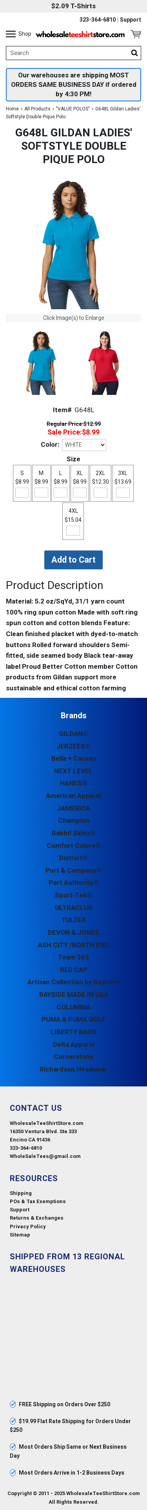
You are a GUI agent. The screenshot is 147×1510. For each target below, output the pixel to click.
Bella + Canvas (73, 758)
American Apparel (73, 796)
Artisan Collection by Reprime (73, 982)
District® (73, 858)
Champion (73, 821)
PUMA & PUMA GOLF (74, 1019)
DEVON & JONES (73, 933)
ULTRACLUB (74, 908)
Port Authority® (74, 883)
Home (12, 108)
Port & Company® (73, 870)
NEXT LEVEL (73, 771)
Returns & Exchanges (37, 1218)
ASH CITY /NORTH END (73, 945)
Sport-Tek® (73, 895)
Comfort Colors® (74, 846)
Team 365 (73, 957)
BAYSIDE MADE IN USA (73, 995)
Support (130, 20)
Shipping (21, 1193)
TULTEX (74, 920)
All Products (37, 108)
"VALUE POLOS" (73, 108)
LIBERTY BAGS (73, 1032)
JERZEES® (73, 746)
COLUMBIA (73, 1007)
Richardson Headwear (73, 1069)
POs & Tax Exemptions (38, 1201)
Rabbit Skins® (74, 833)
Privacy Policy (28, 1226)
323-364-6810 (98, 20)
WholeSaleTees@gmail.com (45, 1156)
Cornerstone (74, 1057)
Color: (50, 445)
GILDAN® (73, 734)
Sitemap (20, 1234)
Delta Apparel (73, 1044)
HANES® (73, 783)
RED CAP (73, 970)
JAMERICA (73, 808)
